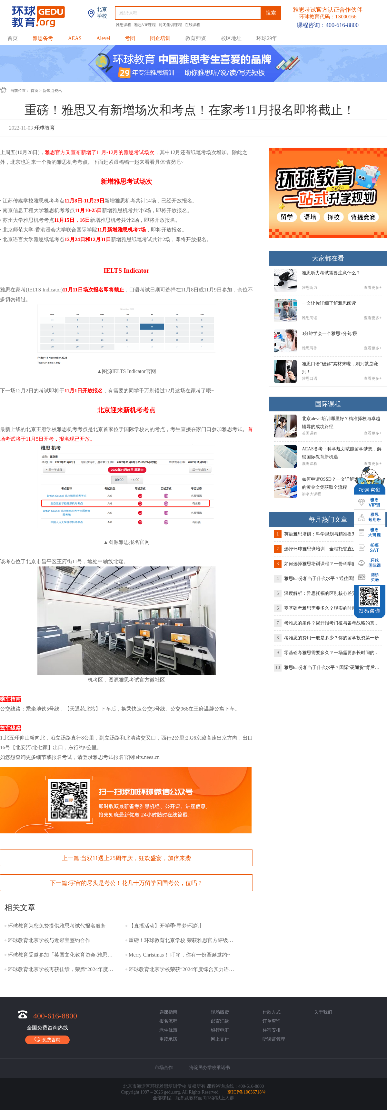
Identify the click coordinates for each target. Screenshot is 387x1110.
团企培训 (160, 38)
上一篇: (126, 858)
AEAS (75, 38)
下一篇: (126, 883)
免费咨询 (47, 1039)
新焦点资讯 (52, 90)
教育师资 (195, 38)
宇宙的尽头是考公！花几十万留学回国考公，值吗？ (136, 883)
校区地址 (231, 38)
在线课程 (192, 25)
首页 (12, 38)
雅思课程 (124, 25)
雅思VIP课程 (145, 25)
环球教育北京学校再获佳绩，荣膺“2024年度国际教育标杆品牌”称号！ (61, 969)
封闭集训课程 (171, 25)
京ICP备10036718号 (246, 1092)
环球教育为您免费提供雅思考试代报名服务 (57, 925)
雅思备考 (43, 38)
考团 (130, 38)
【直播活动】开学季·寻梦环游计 (165, 925)
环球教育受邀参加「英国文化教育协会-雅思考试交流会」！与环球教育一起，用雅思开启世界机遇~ (61, 955)
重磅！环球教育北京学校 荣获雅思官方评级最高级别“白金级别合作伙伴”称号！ (182, 940)
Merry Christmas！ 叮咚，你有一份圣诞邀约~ (179, 955)
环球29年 (266, 38)
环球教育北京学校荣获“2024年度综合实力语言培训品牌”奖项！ (182, 969)
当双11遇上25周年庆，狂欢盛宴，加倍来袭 (136, 858)
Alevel (103, 38)
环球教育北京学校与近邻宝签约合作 (49, 940)
